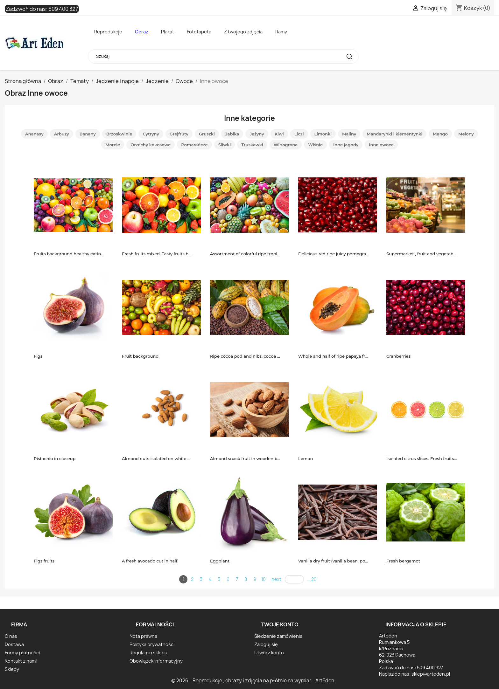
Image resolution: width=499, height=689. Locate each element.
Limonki (323, 133)
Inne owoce (381, 144)
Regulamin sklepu (148, 653)
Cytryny (151, 133)
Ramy (281, 32)
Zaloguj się (266, 644)
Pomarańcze (194, 144)
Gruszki (207, 133)
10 (263, 579)
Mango (440, 133)
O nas (11, 636)
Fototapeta (199, 32)
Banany (88, 133)
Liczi (299, 133)
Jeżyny (257, 133)
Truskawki (252, 144)
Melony (466, 133)
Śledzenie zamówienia (278, 636)
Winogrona (286, 144)
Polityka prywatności (152, 644)
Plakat (167, 32)
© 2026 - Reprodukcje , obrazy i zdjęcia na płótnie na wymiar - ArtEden (252, 680)
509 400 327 (63, 8)
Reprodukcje (108, 32)
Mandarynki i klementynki (394, 133)
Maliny (349, 133)
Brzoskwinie (119, 133)
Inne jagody (345, 144)
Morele (112, 144)
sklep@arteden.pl (430, 674)
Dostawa (14, 644)
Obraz (141, 32)
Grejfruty (179, 133)
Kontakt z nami (21, 661)
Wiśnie (315, 144)
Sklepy (12, 669)
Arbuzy (61, 133)
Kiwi (279, 133)
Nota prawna (143, 636)
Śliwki (224, 144)
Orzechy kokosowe (150, 144)
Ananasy (34, 133)
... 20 (312, 579)
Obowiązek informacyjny (156, 661)
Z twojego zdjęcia (243, 32)
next (276, 579)
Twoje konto (280, 624)
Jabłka (232, 133)
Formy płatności (22, 653)
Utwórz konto (269, 653)
